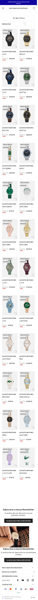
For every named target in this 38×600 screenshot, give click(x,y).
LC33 (4, 54)
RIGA (21, 359)
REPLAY (22, 54)
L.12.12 (4, 283)
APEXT (21, 168)
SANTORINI (23, 207)
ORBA (4, 435)
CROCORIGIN (7, 207)
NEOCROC (6, 397)
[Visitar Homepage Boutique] (18, 8)
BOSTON (22, 92)
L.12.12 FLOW (7, 473)
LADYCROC (23, 321)
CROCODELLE (24, 397)
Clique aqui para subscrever (18, 521)
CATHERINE (6, 168)
